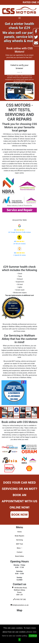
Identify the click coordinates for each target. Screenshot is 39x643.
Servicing (19, 540)
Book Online (19, 556)
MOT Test (19, 544)
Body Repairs (19, 536)
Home (19, 532)
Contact (19, 552)
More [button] (19, 548)
